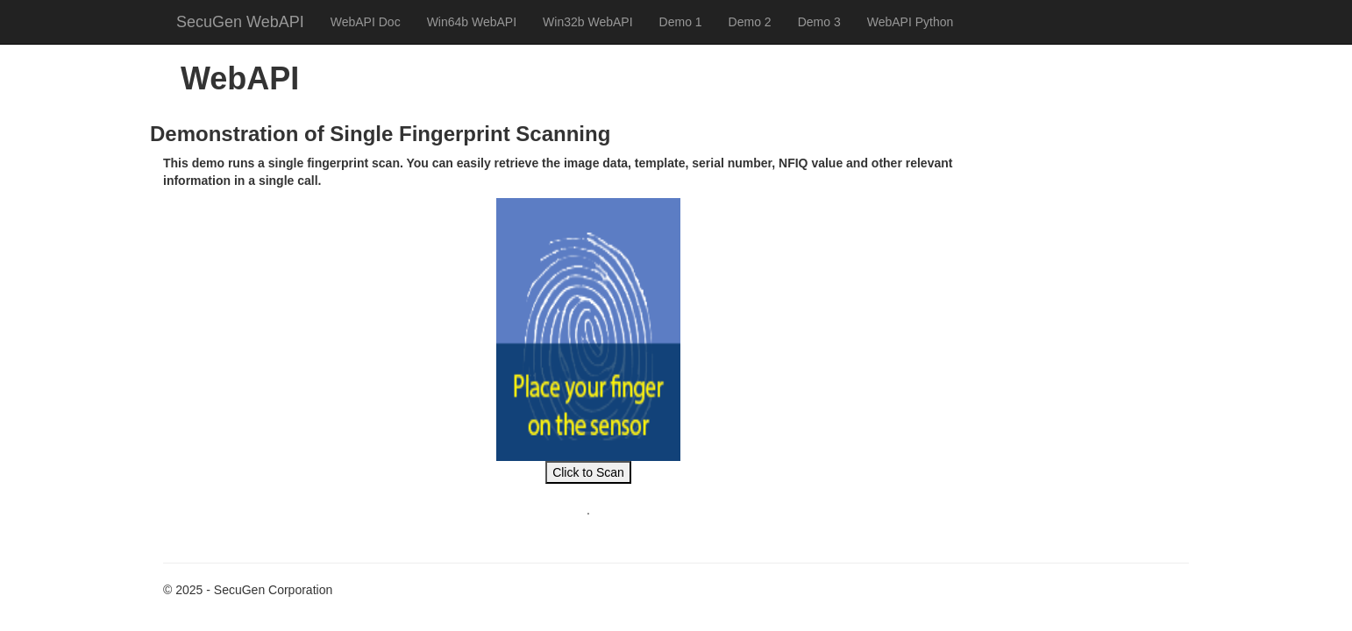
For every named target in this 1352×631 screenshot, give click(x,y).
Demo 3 (819, 22)
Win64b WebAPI (471, 22)
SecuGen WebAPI (240, 22)
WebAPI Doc (366, 22)
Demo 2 (750, 22)
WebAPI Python (910, 22)
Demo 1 (680, 22)
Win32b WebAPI (587, 22)
